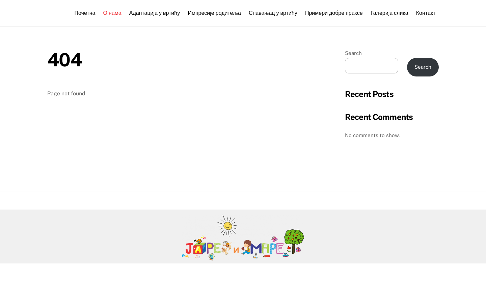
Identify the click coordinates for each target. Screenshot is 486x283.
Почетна (85, 13)
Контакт (426, 13)
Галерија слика (389, 13)
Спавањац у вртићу (273, 13)
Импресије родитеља (214, 13)
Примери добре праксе (334, 13)
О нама (112, 13)
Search (353, 53)
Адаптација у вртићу (154, 13)
